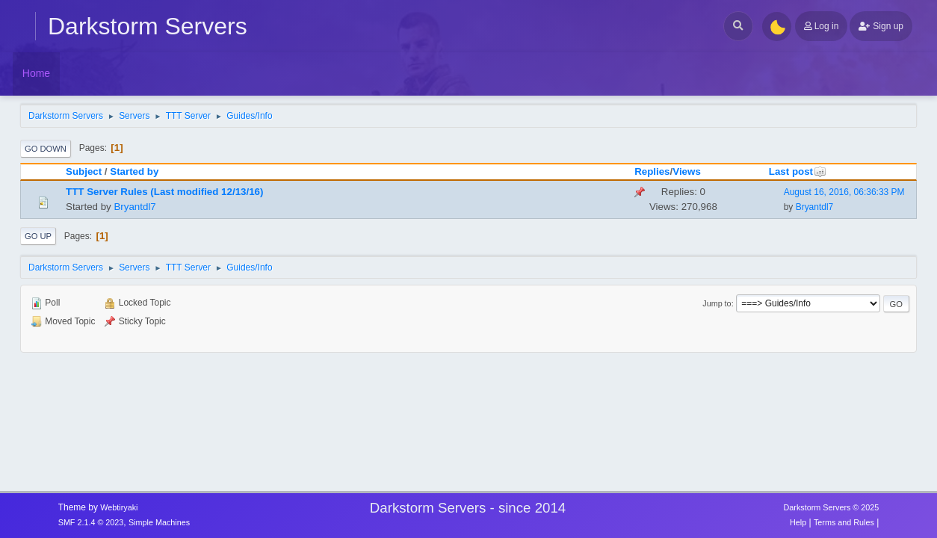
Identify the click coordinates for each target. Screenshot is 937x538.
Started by (134, 171)
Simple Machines (159, 522)
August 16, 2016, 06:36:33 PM (844, 192)
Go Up (38, 236)
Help (798, 522)
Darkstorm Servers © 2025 (831, 507)
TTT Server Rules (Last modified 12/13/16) (164, 191)
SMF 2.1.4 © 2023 (91, 522)
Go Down (46, 148)
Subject (84, 171)
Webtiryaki (118, 507)
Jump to (716, 303)
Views (686, 171)
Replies (651, 171)
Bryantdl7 (134, 206)
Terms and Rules (844, 522)
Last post (797, 171)
